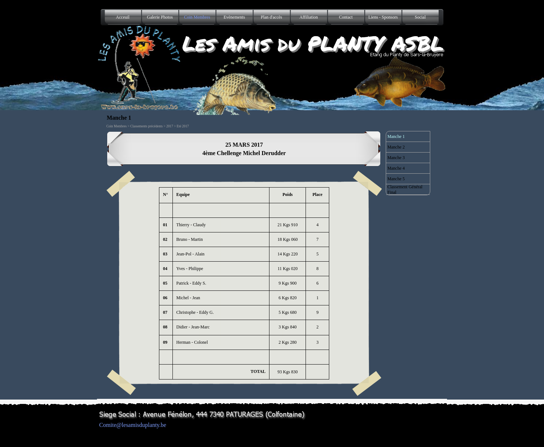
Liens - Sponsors (383, 17)
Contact (346, 17)
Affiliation (308, 17)
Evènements (234, 17)
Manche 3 (396, 157)
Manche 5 (396, 178)
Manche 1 (396, 136)
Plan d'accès (271, 17)
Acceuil (122, 17)
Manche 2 (396, 147)
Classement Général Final (404, 189)
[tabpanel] (244, 148)
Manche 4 (396, 168)
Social (420, 17)
